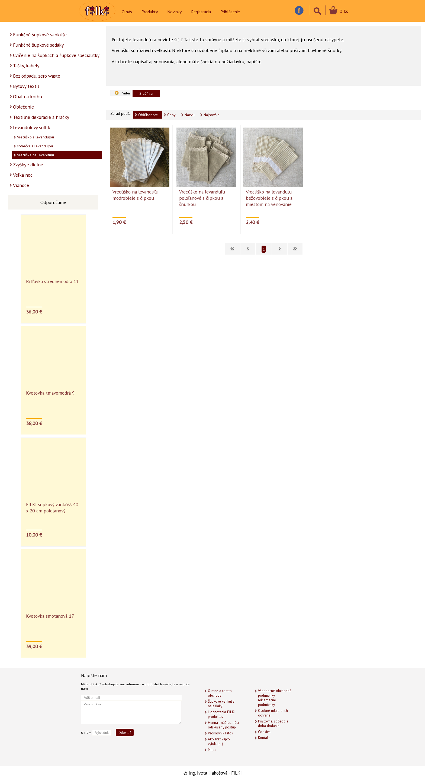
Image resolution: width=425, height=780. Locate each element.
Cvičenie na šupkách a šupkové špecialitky (56, 55)
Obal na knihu (27, 96)
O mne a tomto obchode (220, 693)
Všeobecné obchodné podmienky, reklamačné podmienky (274, 698)
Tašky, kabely (26, 65)
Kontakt (264, 737)
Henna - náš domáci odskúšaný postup (223, 725)
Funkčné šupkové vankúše (40, 34)
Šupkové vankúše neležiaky (221, 703)
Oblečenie (23, 107)
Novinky (174, 11)
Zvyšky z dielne (28, 164)
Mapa (212, 749)
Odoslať (124, 732)
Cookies (264, 732)
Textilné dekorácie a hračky (41, 117)
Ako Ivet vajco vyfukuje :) (219, 741)
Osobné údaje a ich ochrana (273, 713)
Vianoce (21, 185)
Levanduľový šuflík (31, 127)
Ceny (171, 114)
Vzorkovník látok (220, 733)
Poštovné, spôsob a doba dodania (273, 723)
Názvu (190, 114)
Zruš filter (146, 93)
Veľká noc (23, 175)
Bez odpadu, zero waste (36, 76)
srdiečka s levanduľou (35, 146)
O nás (127, 11)
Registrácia (201, 11)
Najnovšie (212, 114)
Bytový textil (26, 86)
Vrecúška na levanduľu (35, 155)
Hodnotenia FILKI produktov (221, 714)
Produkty (149, 11)
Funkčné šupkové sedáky (38, 45)
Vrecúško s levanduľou (35, 137)
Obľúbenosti (148, 114)
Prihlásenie (230, 11)
